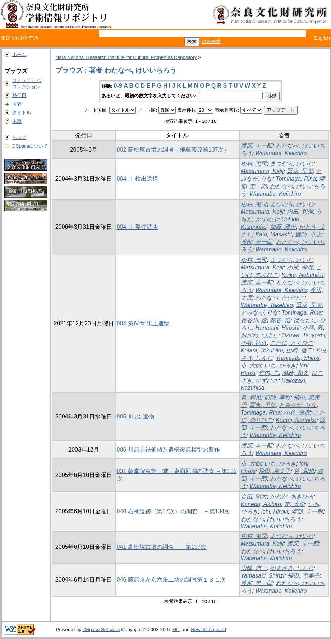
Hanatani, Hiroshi (277, 328)
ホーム (19, 54)
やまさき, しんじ (291, 568)
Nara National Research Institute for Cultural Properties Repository (126, 57)
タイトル (21, 112)
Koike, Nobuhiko (302, 275)
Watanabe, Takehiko (267, 305)
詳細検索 (211, 41)
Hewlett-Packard (208, 629)
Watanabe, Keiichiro (281, 153)
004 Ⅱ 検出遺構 (137, 179)
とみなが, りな (260, 313)
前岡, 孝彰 (277, 397)
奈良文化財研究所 (19, 38)
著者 (17, 104)
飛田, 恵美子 (274, 471)
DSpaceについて (30, 146)
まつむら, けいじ (291, 164)
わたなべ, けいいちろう (271, 519)
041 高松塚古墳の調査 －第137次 (162, 547)
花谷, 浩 (280, 320)
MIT (176, 629)
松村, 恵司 (254, 164)
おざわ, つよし (260, 335)
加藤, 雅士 (283, 227)
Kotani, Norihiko (296, 420)
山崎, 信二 (299, 350)
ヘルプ (19, 137)
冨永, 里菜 (300, 171)
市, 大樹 (251, 365)
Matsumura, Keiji (262, 171)
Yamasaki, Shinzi (297, 358)
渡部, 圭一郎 (257, 146)
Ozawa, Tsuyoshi (303, 335)
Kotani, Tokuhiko (262, 350)
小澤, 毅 (313, 328)
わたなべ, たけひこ (279, 298)
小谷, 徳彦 (254, 343)
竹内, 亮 (268, 373)
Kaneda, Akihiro (261, 504)
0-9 (118, 86)
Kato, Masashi (273, 234)
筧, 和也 (251, 397)
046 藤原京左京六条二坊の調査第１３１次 (171, 580)
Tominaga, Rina (296, 179)
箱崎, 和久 (295, 373)
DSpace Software (101, 629)
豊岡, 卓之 (308, 234)
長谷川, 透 (254, 320)
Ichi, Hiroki (274, 512)
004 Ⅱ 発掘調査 (137, 227)
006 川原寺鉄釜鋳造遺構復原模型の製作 (168, 449)
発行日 (19, 95)
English (322, 38)
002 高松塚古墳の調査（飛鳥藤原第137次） (173, 150)
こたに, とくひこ (291, 343)
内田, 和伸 (300, 212)
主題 (17, 121)
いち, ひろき (280, 365)
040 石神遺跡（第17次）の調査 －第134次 (173, 511)
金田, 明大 (254, 497)
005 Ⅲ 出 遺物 (135, 416)
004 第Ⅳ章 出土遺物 (143, 323)
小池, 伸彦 (300, 267)
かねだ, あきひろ (291, 497)
